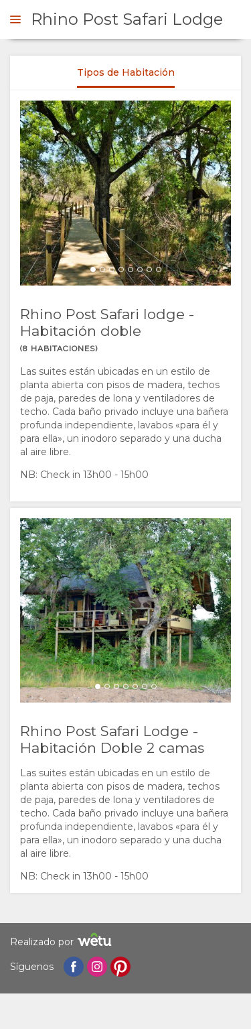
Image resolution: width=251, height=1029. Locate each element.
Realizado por (62, 941)
